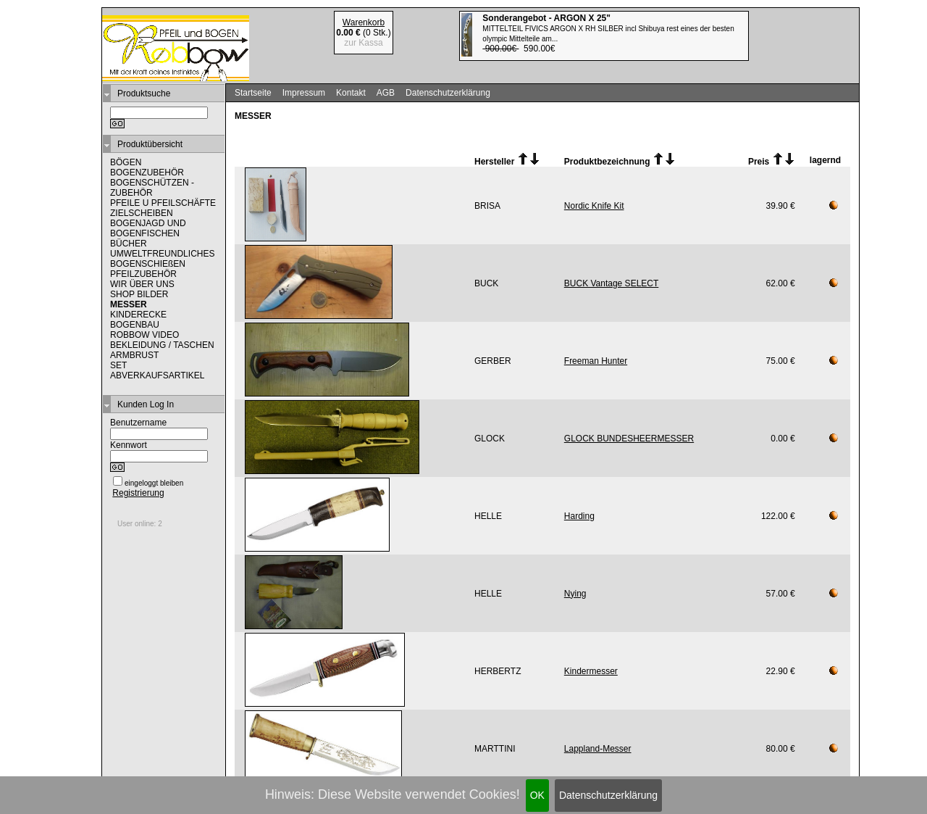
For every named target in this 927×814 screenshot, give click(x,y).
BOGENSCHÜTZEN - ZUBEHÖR (152, 188)
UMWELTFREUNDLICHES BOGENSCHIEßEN (162, 259)
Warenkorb (364, 22)
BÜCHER (128, 243)
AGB (386, 93)
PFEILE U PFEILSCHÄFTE (163, 203)
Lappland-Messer (598, 749)
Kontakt (351, 93)
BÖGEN (125, 162)
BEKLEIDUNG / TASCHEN (162, 345)
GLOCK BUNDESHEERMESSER (629, 438)
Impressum (303, 93)
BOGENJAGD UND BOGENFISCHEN (148, 228)
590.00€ (608, 33)
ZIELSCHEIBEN (141, 213)
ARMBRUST (134, 355)
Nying (575, 594)
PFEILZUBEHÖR (143, 274)
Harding (579, 516)
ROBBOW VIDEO (144, 335)
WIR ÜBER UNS (142, 284)
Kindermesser (591, 671)
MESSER (128, 304)
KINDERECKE (138, 315)
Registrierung (138, 493)
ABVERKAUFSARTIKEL (157, 375)
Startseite (253, 93)
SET (118, 365)
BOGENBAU (134, 325)
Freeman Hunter (595, 361)
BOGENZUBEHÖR (147, 172)
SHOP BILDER (139, 294)
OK (537, 795)
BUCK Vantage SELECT (611, 283)
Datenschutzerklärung (608, 795)
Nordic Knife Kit (594, 206)
